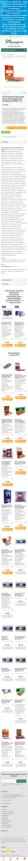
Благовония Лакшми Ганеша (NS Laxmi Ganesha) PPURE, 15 (7, 743)
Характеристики (6, 280)
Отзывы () (5, 284)
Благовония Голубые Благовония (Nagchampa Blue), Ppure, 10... (7, 639)
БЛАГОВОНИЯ (5, 819)
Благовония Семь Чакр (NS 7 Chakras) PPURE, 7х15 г (7, 506)
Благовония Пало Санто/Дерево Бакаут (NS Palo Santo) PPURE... (6, 463)
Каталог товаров (9, 50)
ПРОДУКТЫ (5, 817)
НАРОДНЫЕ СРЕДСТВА (7, 811)
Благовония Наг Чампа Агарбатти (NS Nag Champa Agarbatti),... (19, 324)
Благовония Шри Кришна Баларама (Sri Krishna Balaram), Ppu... (20, 551)
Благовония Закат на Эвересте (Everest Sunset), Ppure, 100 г (20, 594)
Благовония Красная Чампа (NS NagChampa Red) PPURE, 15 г (20, 376)
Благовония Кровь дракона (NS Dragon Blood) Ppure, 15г (20, 463)
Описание (5, 142)
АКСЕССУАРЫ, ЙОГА (7, 821)
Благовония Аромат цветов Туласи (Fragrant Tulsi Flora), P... (7, 701)
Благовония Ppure (12, 136)
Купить (17, 127)
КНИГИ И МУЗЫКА (6, 825)
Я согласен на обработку (12, 784)
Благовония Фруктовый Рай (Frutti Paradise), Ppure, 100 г (6, 594)
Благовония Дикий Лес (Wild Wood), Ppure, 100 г (20, 638)
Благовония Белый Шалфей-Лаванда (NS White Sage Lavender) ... (7, 376)
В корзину (8, 345)
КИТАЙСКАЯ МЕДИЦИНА (8, 813)
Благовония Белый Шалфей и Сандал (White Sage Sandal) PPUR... (7, 421)
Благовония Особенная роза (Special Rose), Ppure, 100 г (6, 670)
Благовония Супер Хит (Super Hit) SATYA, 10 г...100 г (7, 323)
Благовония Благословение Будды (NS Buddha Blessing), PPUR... (20, 421)
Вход (11, 36)
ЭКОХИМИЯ (5, 823)
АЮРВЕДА (4, 809)
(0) (6, 339)
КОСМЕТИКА (5, 815)
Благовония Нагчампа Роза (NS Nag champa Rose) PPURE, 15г (7, 551)
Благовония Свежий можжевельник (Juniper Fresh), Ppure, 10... (20, 670)
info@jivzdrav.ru (6, 803)
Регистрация (19, 36)
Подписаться (21, 781)
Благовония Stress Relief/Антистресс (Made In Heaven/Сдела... (20, 743)
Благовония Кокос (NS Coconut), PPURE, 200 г (20, 701)
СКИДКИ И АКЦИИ (6, 827)
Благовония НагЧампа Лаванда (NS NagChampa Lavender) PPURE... (20, 506)
